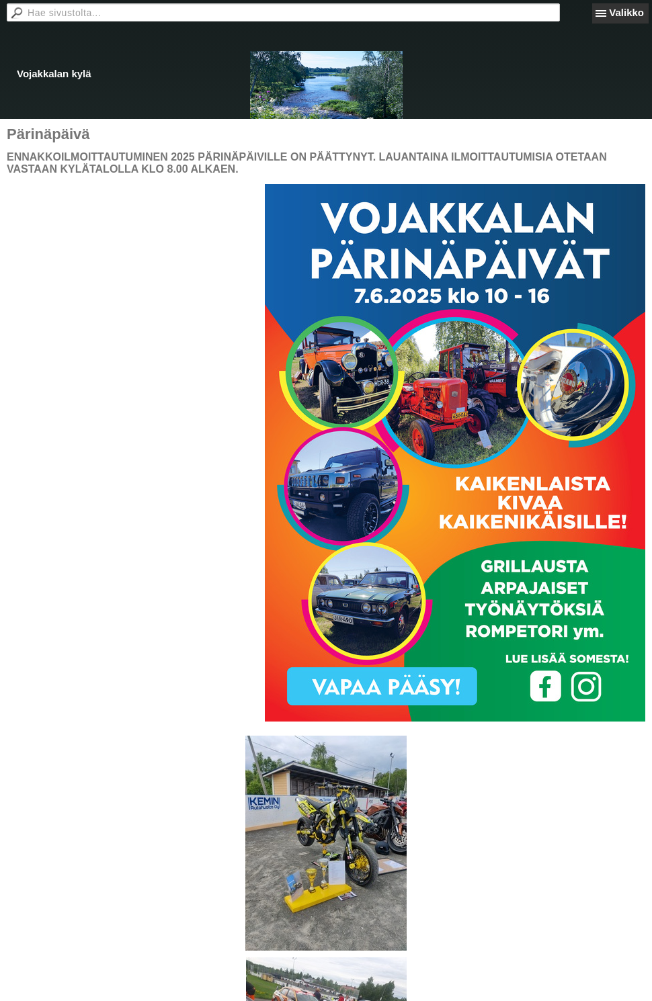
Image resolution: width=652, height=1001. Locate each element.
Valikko (626, 12)
